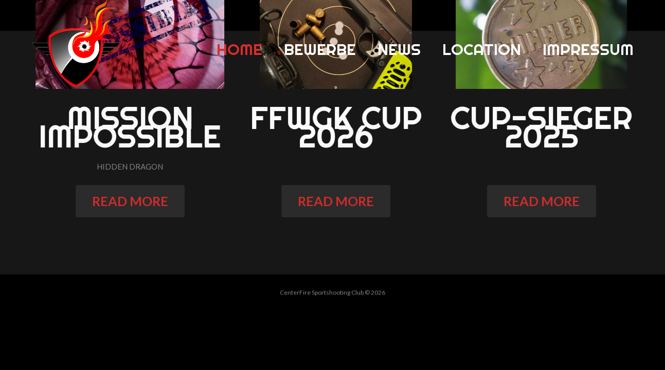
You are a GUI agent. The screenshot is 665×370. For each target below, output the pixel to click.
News (399, 49)
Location (481, 49)
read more (137, 201)
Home (239, 49)
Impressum (588, 49)
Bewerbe (320, 49)
